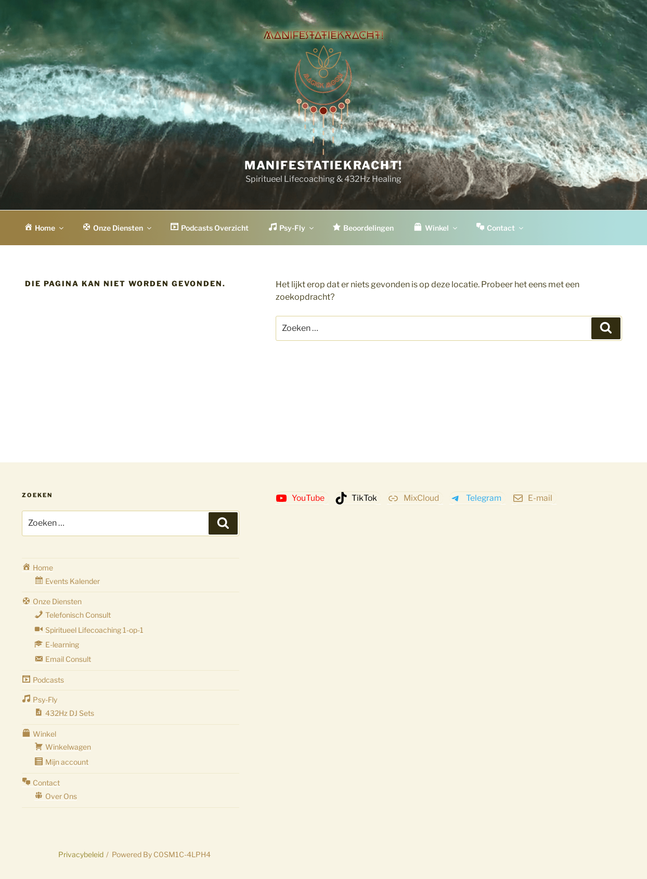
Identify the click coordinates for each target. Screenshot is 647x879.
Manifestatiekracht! (323, 165)
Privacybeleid (80, 854)
